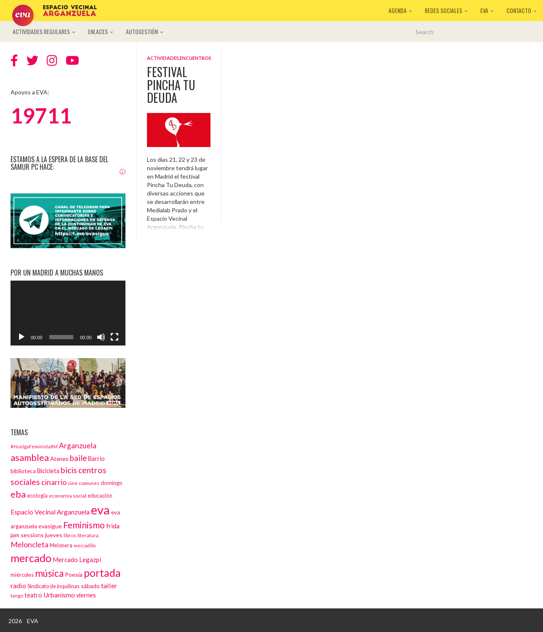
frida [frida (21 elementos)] (113, 526)
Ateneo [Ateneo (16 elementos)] (59, 458)
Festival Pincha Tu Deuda (171, 85)
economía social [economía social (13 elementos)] (67, 496)
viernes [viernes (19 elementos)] (86, 595)
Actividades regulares (44, 31)
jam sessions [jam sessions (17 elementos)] (27, 534)
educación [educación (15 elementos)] (100, 495)
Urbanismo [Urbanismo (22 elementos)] (59, 595)
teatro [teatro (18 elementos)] (33, 595)
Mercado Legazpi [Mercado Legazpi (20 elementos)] (77, 559)
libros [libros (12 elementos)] (70, 535)
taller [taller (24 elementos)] (109, 585)
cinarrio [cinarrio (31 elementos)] (54, 482)
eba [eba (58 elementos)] (18, 494)
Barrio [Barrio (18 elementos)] (96, 458)
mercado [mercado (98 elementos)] (31, 558)
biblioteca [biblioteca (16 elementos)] (23, 471)
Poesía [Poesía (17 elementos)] (74, 574)
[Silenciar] (101, 337)
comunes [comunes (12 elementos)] (89, 483)
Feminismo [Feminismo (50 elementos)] (84, 525)
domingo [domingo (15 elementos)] (111, 482)
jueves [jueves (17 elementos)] (53, 534)
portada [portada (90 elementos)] (102, 573)
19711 (41, 115)
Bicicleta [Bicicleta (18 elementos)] (48, 470)
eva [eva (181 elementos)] (100, 509)
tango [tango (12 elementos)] (17, 595)
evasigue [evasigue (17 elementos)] (50, 526)
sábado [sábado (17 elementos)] (90, 585)
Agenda (400, 10)
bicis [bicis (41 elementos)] (69, 470)
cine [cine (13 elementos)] (72, 483)
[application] (68, 313)
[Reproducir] (21, 337)
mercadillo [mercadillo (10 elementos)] (85, 545)
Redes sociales (446, 10)
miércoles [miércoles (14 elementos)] (22, 574)
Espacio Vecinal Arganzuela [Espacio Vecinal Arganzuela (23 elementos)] (50, 512)
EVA (487, 10)
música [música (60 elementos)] (49, 573)
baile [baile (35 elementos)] (78, 458)
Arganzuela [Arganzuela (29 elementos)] (77, 445)
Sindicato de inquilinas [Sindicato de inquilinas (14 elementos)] (53, 586)
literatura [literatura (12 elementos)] (87, 535)
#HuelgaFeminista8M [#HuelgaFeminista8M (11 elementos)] (34, 446)
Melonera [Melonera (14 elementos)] (61, 545)
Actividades (163, 58)
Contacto (521, 10)
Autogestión (144, 31)
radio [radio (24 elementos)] (18, 585)
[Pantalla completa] (114, 337)
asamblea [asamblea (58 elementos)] (30, 457)
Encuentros (195, 58)
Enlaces (100, 31)
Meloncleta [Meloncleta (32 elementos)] (29, 544)
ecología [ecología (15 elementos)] (37, 495)
